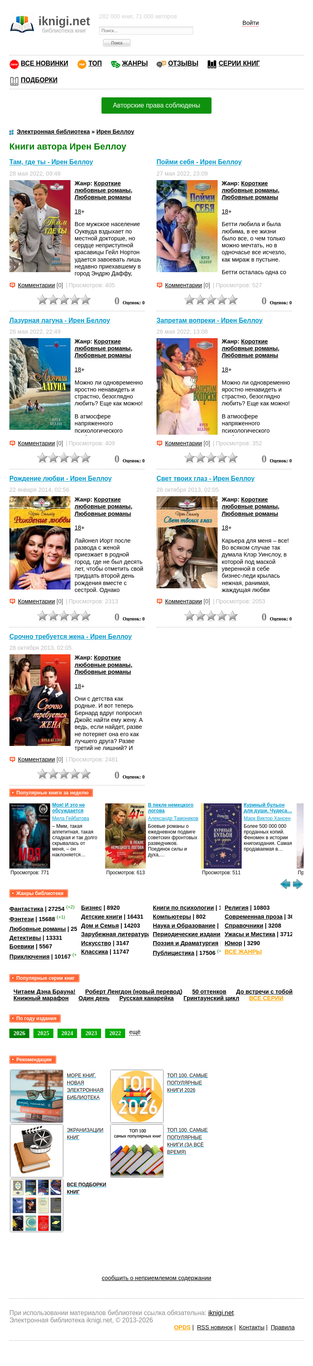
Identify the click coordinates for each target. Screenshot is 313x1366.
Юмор (233, 943)
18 (78, 211)
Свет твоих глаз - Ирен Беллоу (205, 478)
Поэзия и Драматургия (185, 943)
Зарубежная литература (116, 934)
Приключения (29, 956)
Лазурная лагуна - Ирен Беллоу (59, 320)
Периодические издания (188, 934)
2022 (115, 1033)
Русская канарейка (146, 998)
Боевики (21, 946)
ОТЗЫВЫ (183, 63)
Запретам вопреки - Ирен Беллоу (209, 320)
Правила (283, 1327)
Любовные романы (103, 197)
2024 (67, 1033)
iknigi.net (221, 1312)
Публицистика (173, 953)
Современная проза (253, 916)
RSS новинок (214, 1327)
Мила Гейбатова (70, 818)
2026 (19, 1033)
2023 (91, 1033)
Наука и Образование (184, 925)
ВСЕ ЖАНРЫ (243, 951)
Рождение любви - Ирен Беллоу (60, 478)
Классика (94, 951)
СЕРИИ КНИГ (239, 63)
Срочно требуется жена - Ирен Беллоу (70, 636)
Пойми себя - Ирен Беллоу (199, 162)
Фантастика (26, 909)
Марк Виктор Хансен (267, 818)
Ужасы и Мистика (250, 934)
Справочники (244, 925)
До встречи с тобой (264, 991)
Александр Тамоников (173, 818)
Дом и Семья (100, 925)
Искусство (96, 943)
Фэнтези (21, 919)
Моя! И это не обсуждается (68, 808)
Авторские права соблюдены (156, 105)
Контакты (252, 1327)
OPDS (182, 1327)
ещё (135, 1032)
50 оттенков (209, 991)
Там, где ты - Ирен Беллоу (51, 162)
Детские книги (101, 916)
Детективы (25, 938)
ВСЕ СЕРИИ (266, 998)
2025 (43, 1033)
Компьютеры (172, 916)
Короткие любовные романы (103, 187)
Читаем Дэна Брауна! (44, 991)
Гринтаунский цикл (211, 998)
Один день (94, 998)
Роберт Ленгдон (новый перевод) (133, 991)
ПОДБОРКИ (39, 80)
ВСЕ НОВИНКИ (44, 63)
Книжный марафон (41, 998)
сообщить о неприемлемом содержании (157, 1278)
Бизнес (91, 907)
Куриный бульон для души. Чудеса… (268, 808)
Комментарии (36, 285)
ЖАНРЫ (135, 63)
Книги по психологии (183, 907)
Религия (236, 907)
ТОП (95, 63)
